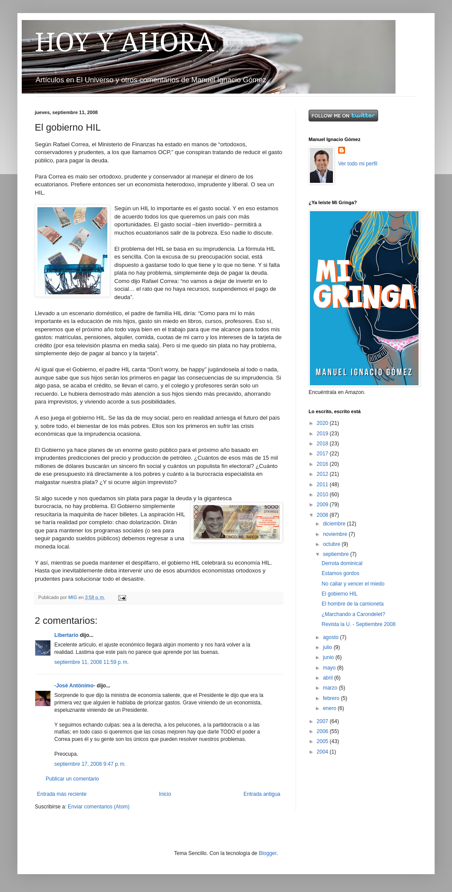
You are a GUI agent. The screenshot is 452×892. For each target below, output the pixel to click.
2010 (323, 494)
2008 (323, 515)
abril (328, 678)
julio (328, 647)
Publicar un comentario (72, 779)
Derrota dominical (342, 563)
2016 (323, 464)
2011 (323, 484)
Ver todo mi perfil (357, 164)
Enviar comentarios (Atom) (99, 807)
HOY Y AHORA (124, 42)
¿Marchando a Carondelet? (353, 614)
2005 (323, 741)
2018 (323, 444)
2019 (323, 434)
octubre (332, 544)
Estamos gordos (340, 573)
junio (329, 657)
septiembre (336, 554)
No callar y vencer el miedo (353, 584)
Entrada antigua (261, 794)
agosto (331, 637)
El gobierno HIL (340, 594)
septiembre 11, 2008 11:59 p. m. (91, 662)
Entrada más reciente (61, 794)
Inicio (165, 794)
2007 (323, 721)
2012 (323, 474)
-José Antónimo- (74, 686)
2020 (323, 423)
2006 (323, 731)
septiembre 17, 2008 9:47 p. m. (90, 764)
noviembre (336, 534)
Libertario (66, 635)
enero (330, 708)
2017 (323, 454)
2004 (323, 752)
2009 (323, 505)
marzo (331, 688)
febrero (332, 698)
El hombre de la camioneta (353, 604)
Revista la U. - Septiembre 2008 (359, 624)
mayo (330, 668)
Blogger (267, 853)
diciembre (335, 524)
